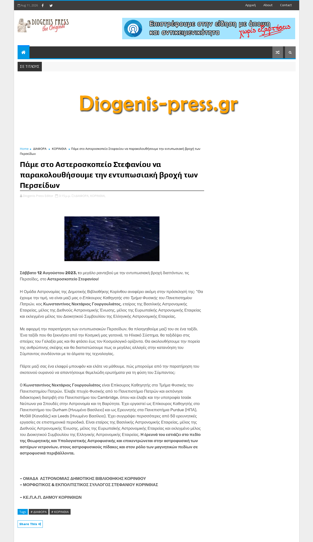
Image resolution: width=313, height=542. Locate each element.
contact (286, 5)
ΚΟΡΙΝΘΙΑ (59, 148)
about (268, 5)
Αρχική (250, 5)
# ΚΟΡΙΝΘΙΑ (60, 512)
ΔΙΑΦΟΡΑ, (82, 196)
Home (24, 148)
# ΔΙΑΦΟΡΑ (39, 512)
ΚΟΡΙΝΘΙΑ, (98, 196)
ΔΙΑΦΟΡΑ (40, 148)
